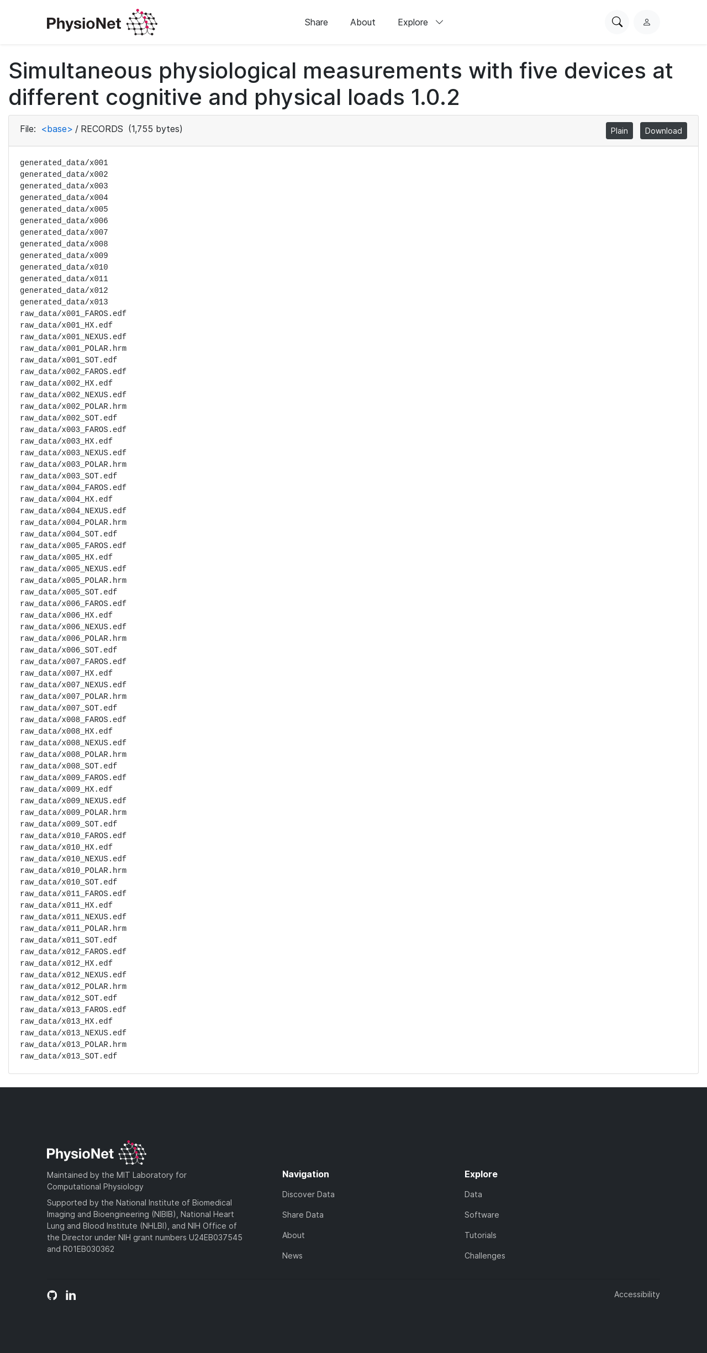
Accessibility (637, 1294)
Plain (619, 130)
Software (482, 1214)
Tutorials (481, 1235)
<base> (57, 128)
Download (663, 130)
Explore (421, 22)
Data (473, 1194)
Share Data (303, 1214)
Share (316, 22)
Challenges (485, 1255)
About (363, 22)
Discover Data (308, 1194)
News (292, 1255)
